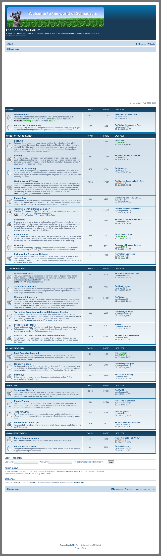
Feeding (18, 155)
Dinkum (120, 183)
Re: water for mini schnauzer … (128, 155)
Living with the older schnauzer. (37, 193)
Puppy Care (20, 198)
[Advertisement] (80, 77)
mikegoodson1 (123, 211)
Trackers (118, 325)
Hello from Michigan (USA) (126, 114)
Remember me (99, 462)
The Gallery (11, 385)
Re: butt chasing (122, 446)
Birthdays (19, 374)
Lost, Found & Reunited (26, 353)
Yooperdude (122, 116)
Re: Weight (119, 297)
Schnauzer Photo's (24, 390)
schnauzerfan (122, 327)
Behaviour (39, 215)
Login (7, 458)
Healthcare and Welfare (26, 181)
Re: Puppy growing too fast (127, 273)
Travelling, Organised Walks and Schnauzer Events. (41, 312)
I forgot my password (82, 462)
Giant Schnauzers (23, 273)
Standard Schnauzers (25, 286)
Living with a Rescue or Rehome (31, 254)
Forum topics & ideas (25, 446)
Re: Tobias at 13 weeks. (125, 401)
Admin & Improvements (16, 433)
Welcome (9, 110)
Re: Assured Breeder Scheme (128, 245)
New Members (21, 114)
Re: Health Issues (122, 286)
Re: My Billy (120, 390)
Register (17, 458)
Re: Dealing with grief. (124, 364)
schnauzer (121, 299)
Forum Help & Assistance (27, 125)
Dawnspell (28, 121)
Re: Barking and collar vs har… (128, 198)
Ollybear (120, 170)
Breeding (19, 245)
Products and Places (25, 325)
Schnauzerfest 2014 (33, 320)
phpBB (71, 545)
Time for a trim (21, 412)
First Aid (18, 141)
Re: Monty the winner (124, 234)
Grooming (19, 219)
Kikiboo (120, 200)
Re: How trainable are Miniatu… (128, 209)
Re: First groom (122, 412)
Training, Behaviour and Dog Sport (32, 209)
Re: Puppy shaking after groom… (129, 219)
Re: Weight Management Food (128, 125)
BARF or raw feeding (25, 168)
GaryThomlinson (41, 121)
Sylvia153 (121, 288)
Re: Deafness (121, 168)
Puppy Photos (21, 401)
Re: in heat (119, 141)
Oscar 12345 (122, 424)
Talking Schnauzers (15, 269)
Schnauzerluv (123, 403)
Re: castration (121, 353)
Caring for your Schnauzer (18, 136)
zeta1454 (52, 121)
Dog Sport (50, 215)
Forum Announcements (26, 438)
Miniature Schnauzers (25, 297)
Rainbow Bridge (22, 364)
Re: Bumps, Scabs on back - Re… (129, 181)
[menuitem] (9, 44)
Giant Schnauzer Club (33, 282)
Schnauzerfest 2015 (52, 320)
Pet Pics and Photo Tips (26, 422)
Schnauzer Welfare (14, 348)
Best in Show (21, 234)
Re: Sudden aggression (125, 254)
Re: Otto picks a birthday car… (128, 422)
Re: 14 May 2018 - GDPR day (127, 438)
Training (28, 215)
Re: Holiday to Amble (124, 312)
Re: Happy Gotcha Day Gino (127, 335)
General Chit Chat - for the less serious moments (39, 335)
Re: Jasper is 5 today (124, 374)
